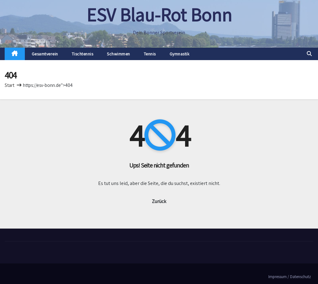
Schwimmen (118, 54)
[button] (309, 53)
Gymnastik (180, 54)
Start (9, 85)
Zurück (159, 201)
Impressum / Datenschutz (289, 276)
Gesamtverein (45, 54)
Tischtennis (82, 54)
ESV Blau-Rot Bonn (159, 14)
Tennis (150, 54)
